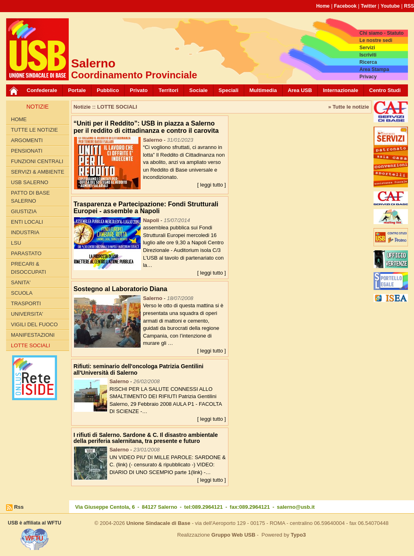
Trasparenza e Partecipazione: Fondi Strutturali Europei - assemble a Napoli (146, 208)
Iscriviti (367, 55)
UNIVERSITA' (27, 314)
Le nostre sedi (375, 40)
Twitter (368, 6)
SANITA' (20, 282)
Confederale (42, 90)
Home (323, 6)
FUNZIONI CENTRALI (37, 161)
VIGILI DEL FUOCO (34, 324)
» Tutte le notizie (348, 107)
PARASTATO (26, 253)
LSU (16, 243)
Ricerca (368, 62)
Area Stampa (374, 69)
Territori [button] (168, 90)
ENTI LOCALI (27, 222)
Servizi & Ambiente (37, 172)
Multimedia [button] (263, 90)
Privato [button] (139, 90)
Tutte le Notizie (34, 130)
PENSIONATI (26, 151)
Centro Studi (385, 90)
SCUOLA (21, 293)
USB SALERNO (29, 182)
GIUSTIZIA (24, 211)
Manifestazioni (33, 335)
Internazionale (340, 90)
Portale (77, 90)
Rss (19, 507)
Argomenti (27, 140)
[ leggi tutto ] (211, 185)
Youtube (390, 6)
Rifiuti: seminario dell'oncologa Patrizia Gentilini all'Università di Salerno (138, 369)
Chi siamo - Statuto (381, 33)
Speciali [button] (229, 90)
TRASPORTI (26, 303)
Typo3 (298, 535)
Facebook (345, 6)
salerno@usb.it (296, 507)
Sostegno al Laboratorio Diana (120, 288)
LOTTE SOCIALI (30, 345)
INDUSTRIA (25, 232)
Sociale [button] (198, 90)
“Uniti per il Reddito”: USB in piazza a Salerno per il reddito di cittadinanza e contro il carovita (146, 127)
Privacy (368, 77)
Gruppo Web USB (233, 535)
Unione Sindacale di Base (158, 523)
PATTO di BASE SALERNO (30, 197)
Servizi (367, 47)
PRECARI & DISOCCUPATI (28, 268)
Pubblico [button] (108, 90)
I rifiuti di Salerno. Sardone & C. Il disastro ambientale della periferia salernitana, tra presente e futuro (146, 438)
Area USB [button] (300, 90)
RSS (409, 6)
